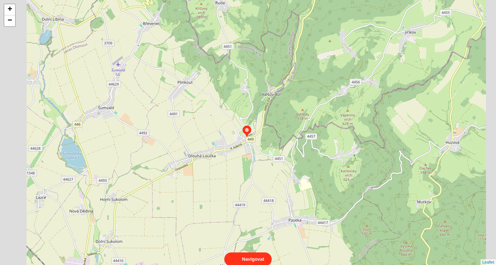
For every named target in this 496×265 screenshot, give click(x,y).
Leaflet (488, 256)
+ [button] (10, 9)
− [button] (10, 20)
